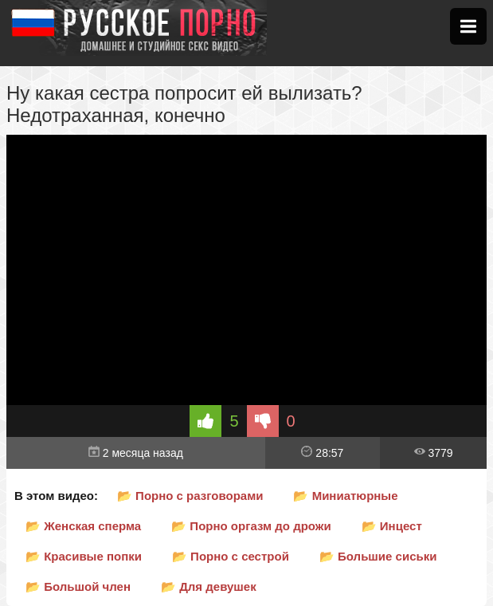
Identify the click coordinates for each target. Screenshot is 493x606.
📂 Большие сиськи (378, 556)
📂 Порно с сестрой (230, 556)
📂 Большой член (78, 586)
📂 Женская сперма (83, 526)
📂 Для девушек (208, 586)
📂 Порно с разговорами (190, 495)
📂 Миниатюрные (345, 495)
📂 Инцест (392, 526)
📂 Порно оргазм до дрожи (251, 526)
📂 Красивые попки (83, 556)
